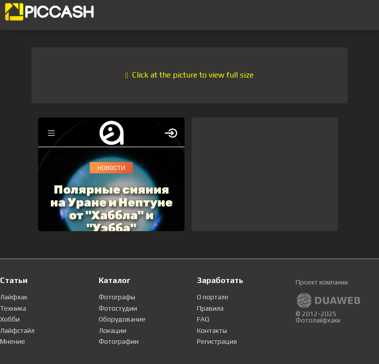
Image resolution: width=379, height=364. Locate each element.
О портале (212, 297)
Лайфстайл (17, 330)
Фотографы (117, 297)
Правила (210, 308)
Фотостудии (118, 308)
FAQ (203, 319)
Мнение (12, 341)
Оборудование (122, 319)
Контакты (212, 330)
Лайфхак (14, 297)
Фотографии (119, 341)
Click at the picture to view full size (189, 75)
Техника (13, 308)
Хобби (10, 319)
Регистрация (217, 341)
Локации (112, 330)
